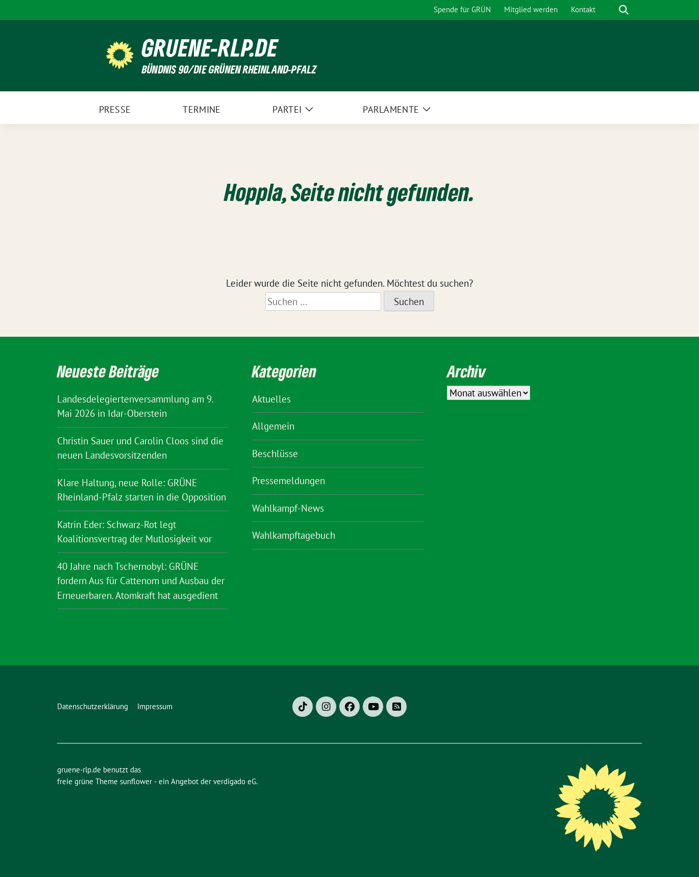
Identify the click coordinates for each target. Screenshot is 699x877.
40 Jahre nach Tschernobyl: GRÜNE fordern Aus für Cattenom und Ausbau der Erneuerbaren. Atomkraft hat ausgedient (140, 581)
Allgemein (273, 426)
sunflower (136, 781)
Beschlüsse (275, 453)
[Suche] (609, 10)
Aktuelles (271, 399)
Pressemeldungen (288, 480)
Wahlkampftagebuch (293, 535)
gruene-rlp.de (210, 48)
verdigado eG (234, 781)
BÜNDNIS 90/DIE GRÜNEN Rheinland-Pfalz (229, 69)
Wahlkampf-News (288, 508)
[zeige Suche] (624, 10)
